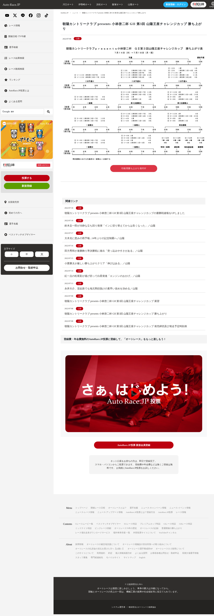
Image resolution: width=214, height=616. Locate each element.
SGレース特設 (130, 525)
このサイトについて (84, 555)
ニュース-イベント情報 (180, 509)
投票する (27, 178)
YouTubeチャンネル (168, 534)
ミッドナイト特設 (83, 530)
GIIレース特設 (185, 525)
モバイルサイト (113, 559)
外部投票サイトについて (144, 534)
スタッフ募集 (81, 559)
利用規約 (101, 555)
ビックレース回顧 (103, 530)
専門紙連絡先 (97, 559)
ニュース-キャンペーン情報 (153, 509)
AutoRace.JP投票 (165, 514)
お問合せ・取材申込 (26, 267)
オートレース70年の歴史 (125, 530)
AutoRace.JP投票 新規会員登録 (133, 447)
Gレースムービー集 (84, 525)
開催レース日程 (98, 509)
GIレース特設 (170, 525)
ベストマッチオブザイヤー (108, 525)
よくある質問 (141, 555)
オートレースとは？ (117, 509)
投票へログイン (43, 165)
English (142, 559)
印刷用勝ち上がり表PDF (133, 168)
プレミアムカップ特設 (150, 525)
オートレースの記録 (149, 530)
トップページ (81, 509)
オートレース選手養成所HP (140, 550)
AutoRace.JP (65, 13)
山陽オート (127, 4)
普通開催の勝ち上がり (172, 530)
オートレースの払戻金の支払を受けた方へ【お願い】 (99, 550)
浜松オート (95, 4)
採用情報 (79, 546)
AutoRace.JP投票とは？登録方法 (140, 514)
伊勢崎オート (79, 4)
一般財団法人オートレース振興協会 (141, 609)
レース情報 (181, 514)
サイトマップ (130, 559)
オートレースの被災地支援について (103, 546)
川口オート (62, 4)
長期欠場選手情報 (190, 555)
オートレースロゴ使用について (170, 550)
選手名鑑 (134, 509)
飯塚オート (111, 4)
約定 (110, 555)
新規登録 (27, 186)
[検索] (22, 111)
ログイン (170, 4)
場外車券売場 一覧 (121, 534)
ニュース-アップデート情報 (110, 514)
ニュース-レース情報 (84, 514)
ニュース (76, 13)
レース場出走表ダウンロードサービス (92, 534)
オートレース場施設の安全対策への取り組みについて (147, 546)
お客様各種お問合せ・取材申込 (164, 555)
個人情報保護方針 (123, 555)
